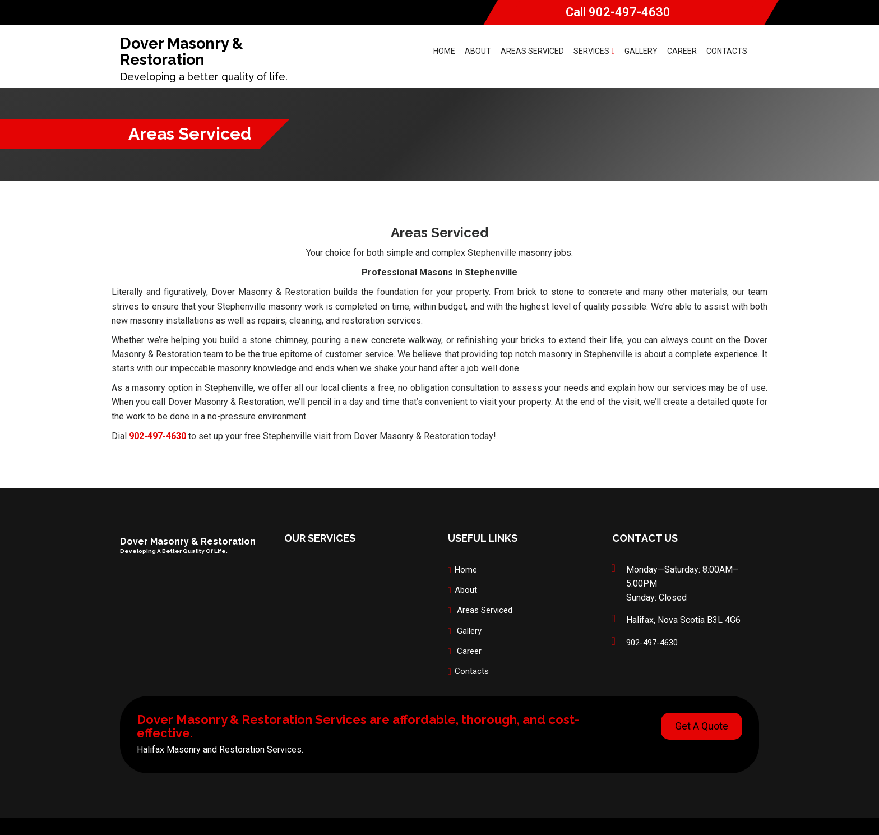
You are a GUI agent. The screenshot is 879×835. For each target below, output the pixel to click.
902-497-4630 (629, 12)
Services (594, 51)
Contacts (726, 51)
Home (444, 51)
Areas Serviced (532, 51)
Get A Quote (701, 726)
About (478, 51)
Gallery (641, 51)
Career (682, 51)
